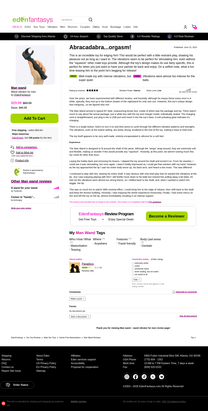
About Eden (42, 355)
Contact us (8, 367)
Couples (85, 26)
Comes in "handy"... (23, 197)
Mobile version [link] (78, 401)
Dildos (96, 26)
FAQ (4, 363)
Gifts (28, 26)
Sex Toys (39, 26)
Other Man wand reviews (31, 181)
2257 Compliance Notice (174, 401)
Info (135, 26)
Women (73, 26)
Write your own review (21, 208)
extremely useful (141, 263)
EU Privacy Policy (46, 367)
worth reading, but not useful (146, 272)
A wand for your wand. (24, 188)
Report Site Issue (11, 370)
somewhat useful (142, 269)
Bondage (115, 26)
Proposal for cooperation (84, 367)
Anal (105, 26)
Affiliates (75, 355)
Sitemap (41, 370)
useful (137, 266)
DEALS (17, 26)
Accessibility (78, 363)
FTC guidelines (155, 202)
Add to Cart (34, 118)
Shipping (6, 355)
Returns (6, 359)
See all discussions (188, 316)
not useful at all (141, 274)
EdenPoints (17, 138)
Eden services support (83, 359)
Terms (39, 359)
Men (62, 26)
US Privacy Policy (46, 363)
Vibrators (52, 26)
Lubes (127, 26)
